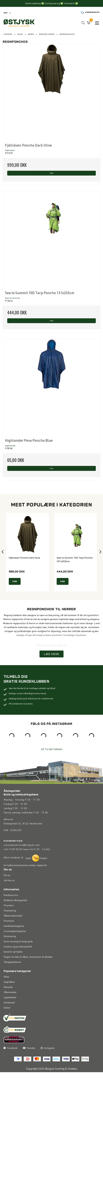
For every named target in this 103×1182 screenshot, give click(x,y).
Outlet (7, 1008)
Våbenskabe (10, 993)
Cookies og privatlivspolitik (18, 947)
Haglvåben (9, 983)
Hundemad (9, 1003)
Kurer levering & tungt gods (18, 942)
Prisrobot (9, 906)
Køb (51, 173)
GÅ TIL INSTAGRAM (51, 750)
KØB (14, 582)
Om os (7, 876)
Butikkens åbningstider (15, 901)
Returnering (10, 937)
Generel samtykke (13, 952)
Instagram (48, 1049)
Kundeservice (90, 12)
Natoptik (8, 988)
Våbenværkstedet (13, 916)
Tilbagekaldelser (12, 963)
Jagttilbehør (10, 998)
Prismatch (9, 921)
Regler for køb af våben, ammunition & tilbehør (28, 958)
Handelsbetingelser (14, 927)
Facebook (11, 1049)
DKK (6, 13)
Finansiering (10, 911)
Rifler (6, 977)
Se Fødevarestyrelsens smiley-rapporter (25, 867)
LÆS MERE (51, 654)
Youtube (29, 1049)
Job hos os (9, 881)
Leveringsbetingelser (15, 932)
